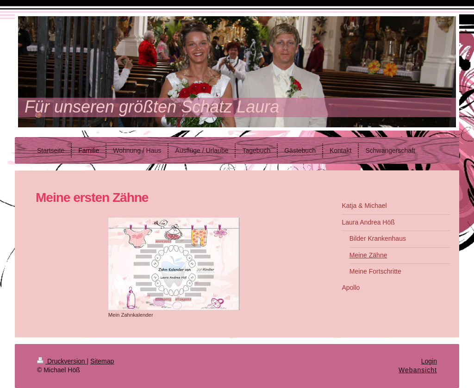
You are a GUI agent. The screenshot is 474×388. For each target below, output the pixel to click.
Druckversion (62, 361)
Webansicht (418, 370)
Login (429, 361)
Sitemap (102, 361)
